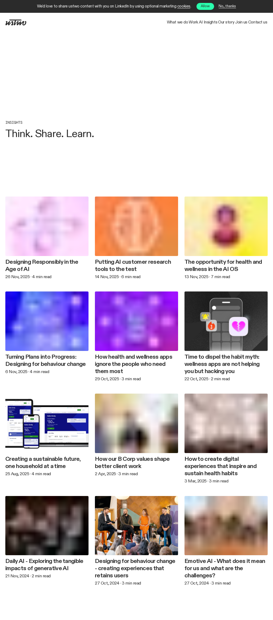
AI (151, 22)
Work (132, 22)
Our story (199, 22)
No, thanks (227, 6)
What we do (105, 22)
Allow (205, 6)
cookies (183, 6)
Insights (172, 22)
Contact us (252, 22)
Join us (225, 22)
